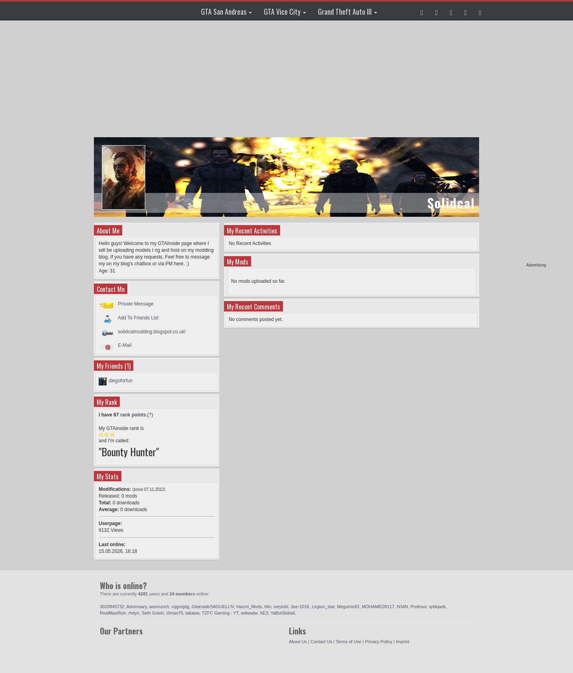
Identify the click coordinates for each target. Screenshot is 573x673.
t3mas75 (174, 613)
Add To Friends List (138, 318)
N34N (402, 606)
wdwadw (249, 613)
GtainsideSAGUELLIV (212, 606)
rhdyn (134, 613)
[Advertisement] (515, 143)
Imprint (402, 641)
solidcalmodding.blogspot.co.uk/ (151, 332)
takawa (192, 613)
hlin (267, 606)
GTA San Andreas (226, 11)
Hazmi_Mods (249, 606)
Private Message (135, 304)
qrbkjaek (437, 606)
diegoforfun (121, 380)
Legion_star (323, 606)
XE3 (264, 613)
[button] (422, 11)
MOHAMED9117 (378, 606)
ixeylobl (281, 606)
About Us (298, 641)
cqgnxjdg (180, 606)
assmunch (159, 606)
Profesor (418, 606)
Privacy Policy (378, 641)
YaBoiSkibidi (283, 613)
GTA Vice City (285, 11)
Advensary (137, 606)
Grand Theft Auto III (347, 11)
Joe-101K (300, 606)
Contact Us (321, 641)
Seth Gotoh (153, 613)
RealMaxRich (113, 613)
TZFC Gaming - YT (220, 613)
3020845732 (112, 606)
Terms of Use (348, 641)
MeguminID (348, 606)
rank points (133, 415)
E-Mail (124, 345)
